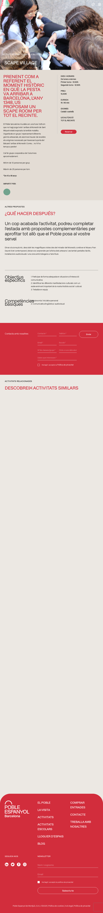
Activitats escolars (15, 54)
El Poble (44, 802)
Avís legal (69, 906)
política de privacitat (65, 882)
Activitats (46, 817)
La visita (44, 810)
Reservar (68, 132)
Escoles (36, 54)
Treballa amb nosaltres (80, 824)
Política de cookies (56, 906)
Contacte (78, 814)
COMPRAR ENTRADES (77, 805)
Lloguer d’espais (50, 836)
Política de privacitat (65, 365)
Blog (41, 843)
